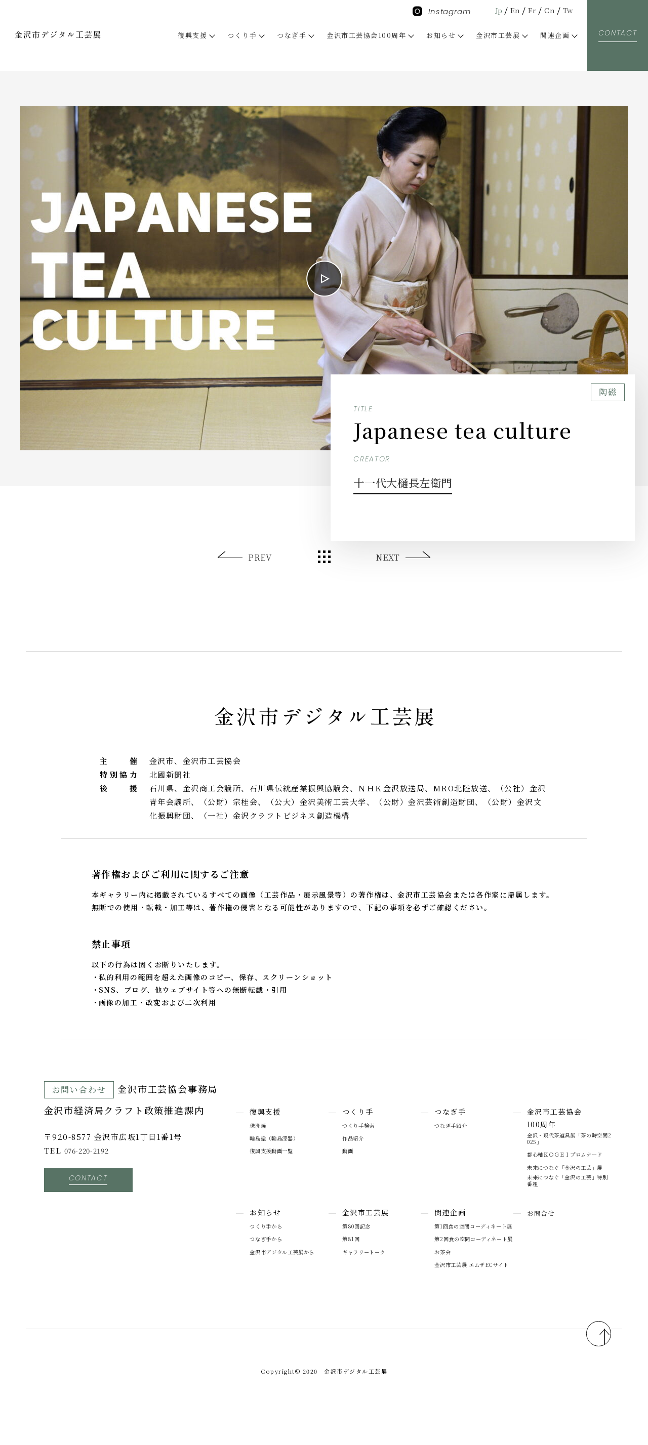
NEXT (387, 557)
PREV (260, 557)
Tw (567, 10)
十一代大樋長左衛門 (425, 481)
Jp (491, 10)
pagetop (589, 1360)
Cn (547, 10)
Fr (528, 10)
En (510, 10)
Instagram (442, 11)
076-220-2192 (91, 1150)
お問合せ (542, 1227)
